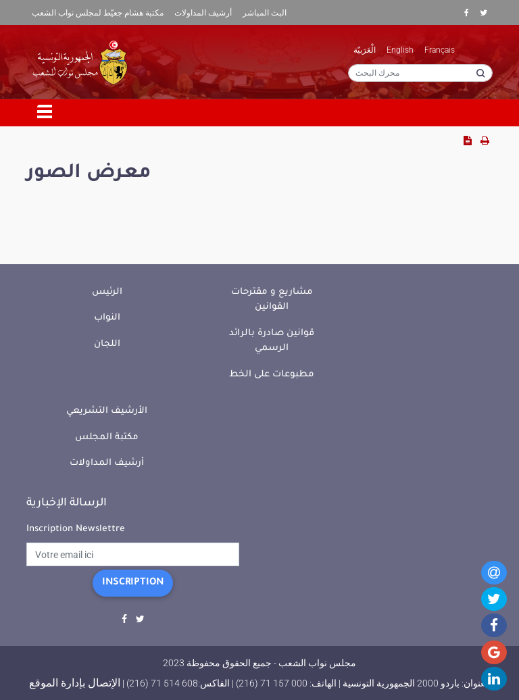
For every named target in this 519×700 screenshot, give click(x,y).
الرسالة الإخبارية (66, 503)
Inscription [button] (133, 583)
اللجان (107, 344)
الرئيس (107, 292)
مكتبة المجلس (107, 437)
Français (439, 50)
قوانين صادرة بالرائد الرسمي (271, 341)
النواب (107, 318)
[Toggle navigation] (45, 113)
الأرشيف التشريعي (106, 411)
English (400, 50)
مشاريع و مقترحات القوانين (272, 300)
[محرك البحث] (420, 73)
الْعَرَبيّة (364, 50)
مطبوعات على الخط (271, 375)
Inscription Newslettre (75, 529)
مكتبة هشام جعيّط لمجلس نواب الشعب (98, 13)
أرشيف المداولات (203, 13)
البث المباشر (265, 13)
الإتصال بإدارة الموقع (74, 682)
